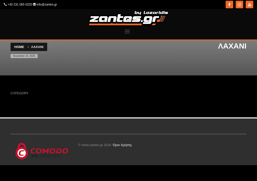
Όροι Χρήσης (122, 145)
